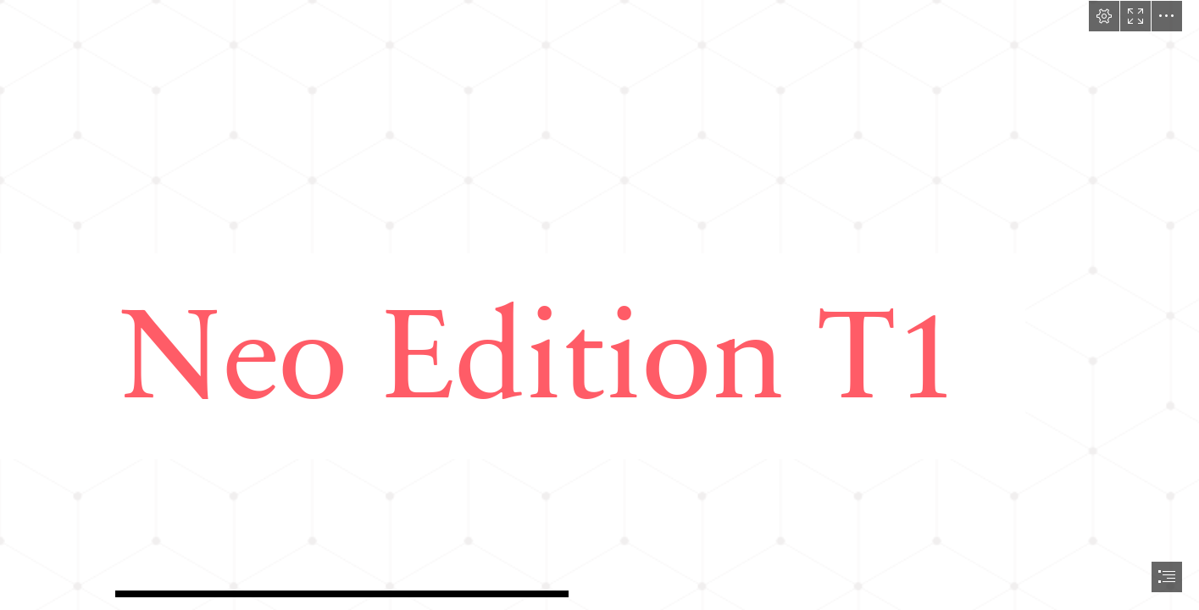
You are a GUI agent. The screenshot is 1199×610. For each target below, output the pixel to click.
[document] (599, 305)
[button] (1104, 16)
